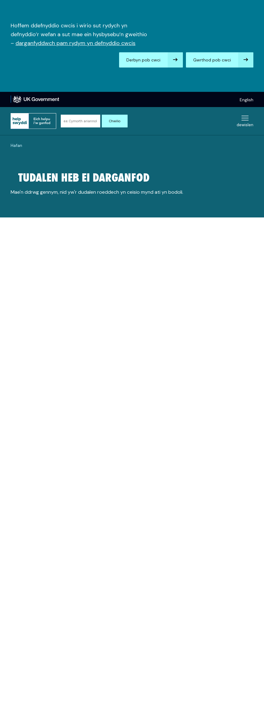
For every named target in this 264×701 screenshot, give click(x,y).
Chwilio (114, 121)
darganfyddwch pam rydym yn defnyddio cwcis (75, 43)
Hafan (16, 145)
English (246, 99)
